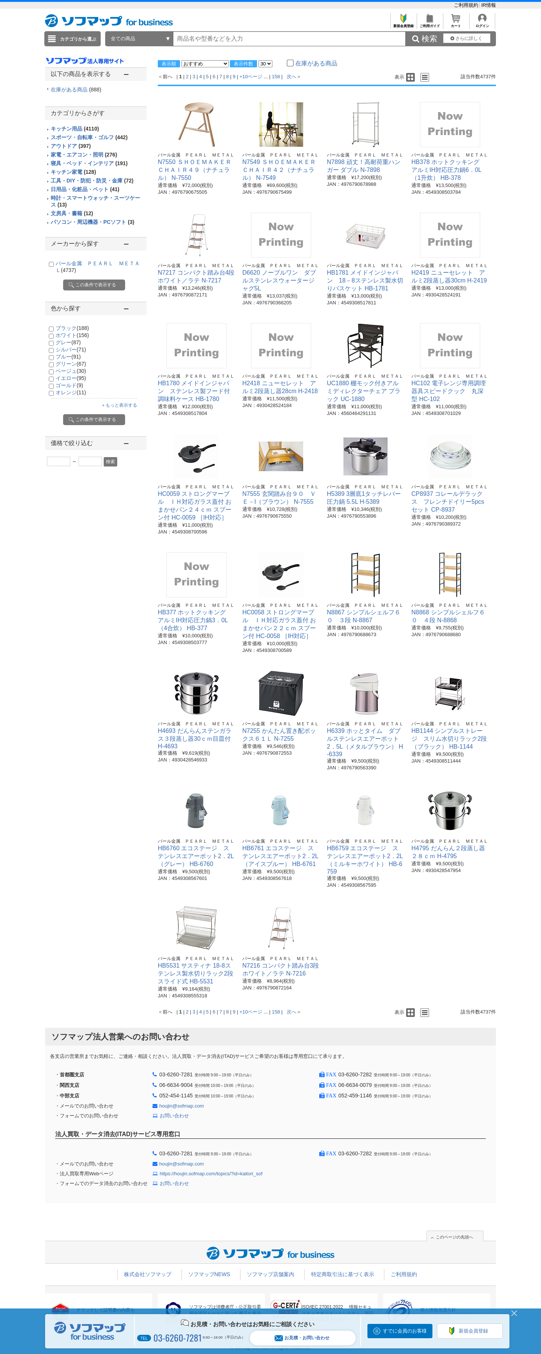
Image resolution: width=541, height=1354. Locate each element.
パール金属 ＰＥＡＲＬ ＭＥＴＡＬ (196, 155)
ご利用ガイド (429, 24)
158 (276, 76)
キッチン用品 (75, 129)
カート (456, 24)
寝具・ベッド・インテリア (89, 163)
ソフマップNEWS (209, 1274)
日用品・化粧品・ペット (85, 189)
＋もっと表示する (119, 405)
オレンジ (71, 392)
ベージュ (71, 371)
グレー (68, 342)
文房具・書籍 (72, 213)
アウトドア (71, 146)
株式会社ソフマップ (147, 1274)
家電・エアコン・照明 (84, 155)
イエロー (71, 378)
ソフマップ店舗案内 (270, 1274)
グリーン (71, 364)
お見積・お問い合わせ (302, 1338)
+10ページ (250, 76)
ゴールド (69, 385)
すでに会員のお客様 (405, 1331)
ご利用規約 (467, 5)
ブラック (72, 328)
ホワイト (72, 335)
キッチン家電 (73, 172)
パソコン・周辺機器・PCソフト (92, 222)
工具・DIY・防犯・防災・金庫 (92, 181)
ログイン (482, 24)
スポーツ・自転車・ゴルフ (89, 137)
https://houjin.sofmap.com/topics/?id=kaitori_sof (211, 1173)
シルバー (71, 349)
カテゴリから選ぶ (78, 39)
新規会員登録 (403, 24)
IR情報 (488, 5)
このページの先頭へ (454, 1237)
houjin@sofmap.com (181, 1106)
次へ (291, 76)
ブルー (68, 357)
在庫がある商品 (76, 90)
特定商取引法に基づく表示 (342, 1274)
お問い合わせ (174, 1115)
